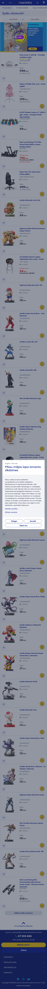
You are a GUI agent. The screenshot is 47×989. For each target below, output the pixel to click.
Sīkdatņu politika (11, 509)
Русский (14, 463)
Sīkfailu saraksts (11, 512)
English (7, 463)
